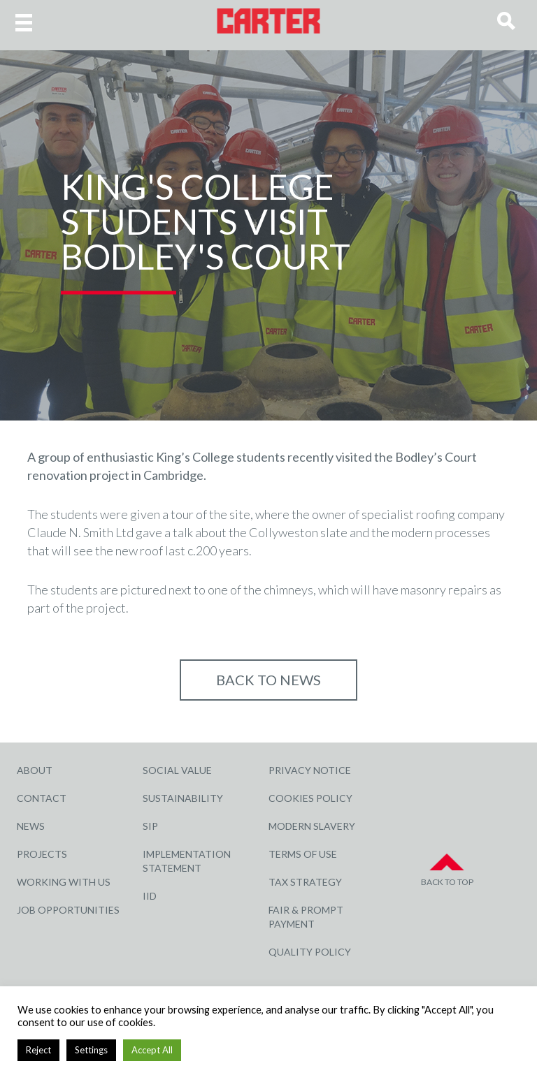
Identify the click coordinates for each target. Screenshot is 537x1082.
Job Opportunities (68, 910)
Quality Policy (309, 952)
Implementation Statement (187, 861)
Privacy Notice (309, 770)
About (34, 770)
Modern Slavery (311, 826)
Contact (41, 798)
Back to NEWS (268, 679)
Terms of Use (302, 854)
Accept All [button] (152, 1049)
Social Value (177, 770)
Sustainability (183, 798)
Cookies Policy (310, 798)
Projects (42, 854)
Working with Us (63, 882)
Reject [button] (38, 1049)
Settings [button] (91, 1049)
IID (150, 896)
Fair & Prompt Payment (305, 917)
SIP (150, 826)
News (31, 826)
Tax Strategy (305, 882)
